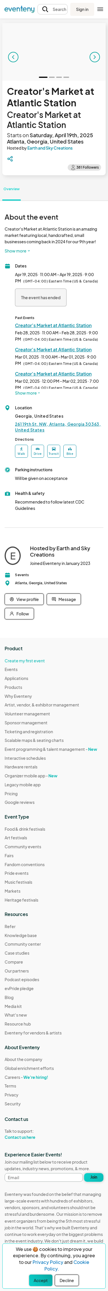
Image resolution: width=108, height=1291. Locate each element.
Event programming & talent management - (51, 749)
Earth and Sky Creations (50, 147)
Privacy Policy (48, 1262)
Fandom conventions (25, 864)
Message (64, 599)
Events (11, 669)
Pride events (17, 873)
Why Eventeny (18, 696)
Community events (23, 846)
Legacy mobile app (23, 784)
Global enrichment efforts (29, 1068)
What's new (16, 1014)
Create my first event (25, 660)
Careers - (26, 1077)
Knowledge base (21, 935)
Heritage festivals (21, 899)
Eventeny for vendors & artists (33, 1032)
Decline (67, 1280)
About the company (23, 1059)
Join (93, 1177)
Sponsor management (26, 722)
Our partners (17, 970)
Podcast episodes (22, 979)
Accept (41, 1280)
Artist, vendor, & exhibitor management (42, 704)
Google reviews (20, 802)
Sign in (82, 9)
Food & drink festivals (25, 829)
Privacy (11, 1094)
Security (13, 1103)
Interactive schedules (25, 758)
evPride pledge (19, 988)
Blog (9, 997)
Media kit (13, 1006)
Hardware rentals (21, 766)
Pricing (11, 793)
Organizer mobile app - (31, 775)
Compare (14, 961)
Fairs (9, 855)
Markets (12, 891)
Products (13, 687)
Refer (10, 926)
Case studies (17, 952)
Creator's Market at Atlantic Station (53, 325)
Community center (23, 944)
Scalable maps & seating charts (34, 740)
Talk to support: (29, 1134)
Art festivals (16, 837)
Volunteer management (27, 713)
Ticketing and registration (29, 731)
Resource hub (18, 1023)
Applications (16, 678)
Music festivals (18, 882)
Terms (10, 1085)
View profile (24, 599)
